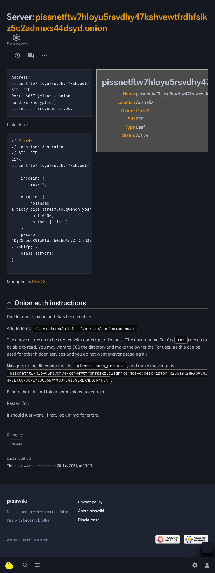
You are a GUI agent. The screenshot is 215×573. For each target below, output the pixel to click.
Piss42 (142, 110)
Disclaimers (88, 520)
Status (128, 135)
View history (17, 55)
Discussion (31, 55)
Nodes (16, 444)
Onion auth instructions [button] (50, 303)
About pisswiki (91, 511)
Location (126, 102)
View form (6, 52)
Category (15, 435)
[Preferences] (194, 565)
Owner (128, 110)
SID (131, 118)
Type (130, 127)
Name (129, 94)
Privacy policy (90, 502)
